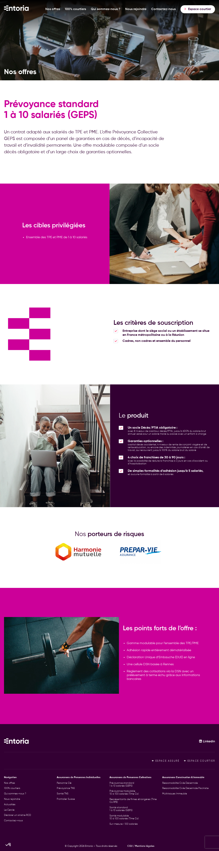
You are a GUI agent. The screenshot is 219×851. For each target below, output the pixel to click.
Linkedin (207, 741)
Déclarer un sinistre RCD (17, 815)
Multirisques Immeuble (174, 794)
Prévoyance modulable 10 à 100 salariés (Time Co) (124, 792)
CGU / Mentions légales (140, 846)
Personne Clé (64, 783)
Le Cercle (9, 810)
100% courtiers (75, 9)
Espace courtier (199, 761)
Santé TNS (62, 794)
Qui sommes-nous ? (105, 9)
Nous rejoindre (135, 9)
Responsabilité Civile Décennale (180, 783)
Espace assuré (165, 761)
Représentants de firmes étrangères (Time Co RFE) (133, 800)
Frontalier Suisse (66, 799)
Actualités (9, 804)
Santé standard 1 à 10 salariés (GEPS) (121, 809)
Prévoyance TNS (66, 788)
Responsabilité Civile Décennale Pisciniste (185, 788)
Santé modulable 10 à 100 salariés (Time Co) (124, 817)
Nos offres (52, 9)
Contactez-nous (163, 9)
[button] (8, 844)
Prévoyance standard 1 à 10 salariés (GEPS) (122, 784)
